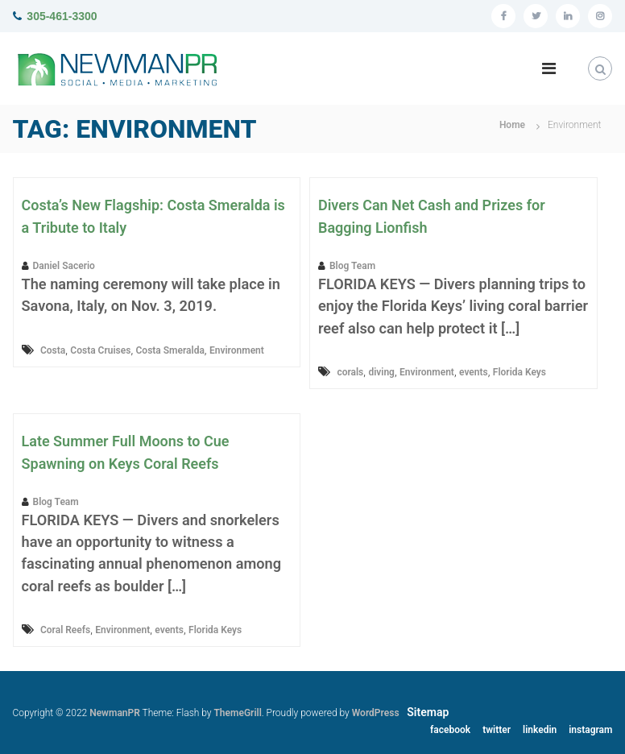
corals (350, 372)
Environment (236, 350)
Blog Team (352, 265)
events (473, 372)
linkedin (540, 729)
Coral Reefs (65, 630)
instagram (590, 729)
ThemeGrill (237, 713)
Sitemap (428, 712)
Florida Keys (519, 372)
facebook (450, 729)
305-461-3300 (62, 16)
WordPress (375, 713)
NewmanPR (114, 713)
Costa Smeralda (170, 350)
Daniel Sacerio (64, 265)
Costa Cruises (100, 350)
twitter (496, 729)
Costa (52, 350)
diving (381, 372)
